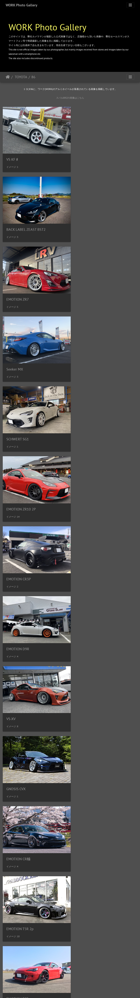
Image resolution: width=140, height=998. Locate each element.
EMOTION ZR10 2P (91, 292)
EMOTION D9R (87, 359)
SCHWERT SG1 (17, 292)
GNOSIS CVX (86, 427)
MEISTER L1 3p (88, 630)
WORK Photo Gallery (21, 5)
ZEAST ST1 (14, 901)
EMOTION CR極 (18, 495)
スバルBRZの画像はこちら (70, 97)
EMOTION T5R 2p (90, 494)
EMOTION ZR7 (17, 224)
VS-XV (10, 427)
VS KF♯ (12, 157)
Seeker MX (84, 224)
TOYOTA (20, 77)
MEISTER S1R (17, 765)
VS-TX (80, 833)
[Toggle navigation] (130, 5)
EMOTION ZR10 (88, 562)
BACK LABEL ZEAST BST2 (96, 157)
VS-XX (10, 833)
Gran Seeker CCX (19, 630)
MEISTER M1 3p (18, 698)
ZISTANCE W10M (19, 968)
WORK (77, 990)
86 (33, 77)
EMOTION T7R (17, 562)
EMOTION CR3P (18, 359)
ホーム (8, 77)
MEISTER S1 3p (88, 698)
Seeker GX (84, 765)
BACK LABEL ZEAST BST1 (96, 901)
